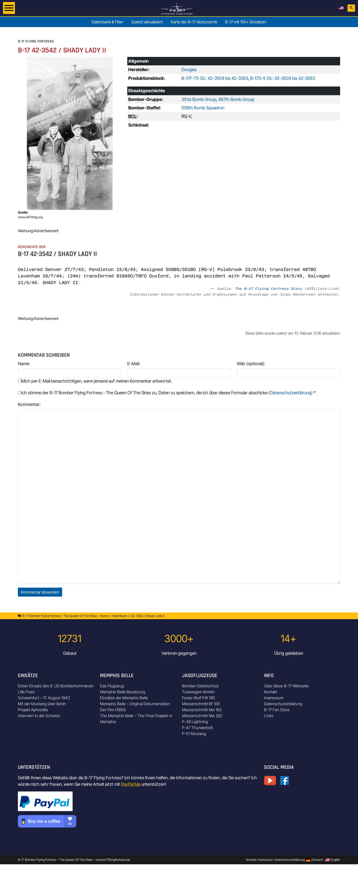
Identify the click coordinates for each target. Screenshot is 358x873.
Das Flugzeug (112, 685)
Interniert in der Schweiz (39, 715)
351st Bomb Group (198, 99)
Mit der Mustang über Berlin (42, 703)
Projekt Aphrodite (33, 709)
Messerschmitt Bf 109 (201, 703)
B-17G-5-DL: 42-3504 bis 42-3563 (282, 78)
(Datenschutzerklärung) (290, 392)
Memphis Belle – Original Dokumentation (135, 703)
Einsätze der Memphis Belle (124, 697)
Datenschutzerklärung (283, 703)
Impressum (273, 697)
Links (268, 715)
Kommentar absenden (40, 592)
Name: (24, 363)
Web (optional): (251, 363)
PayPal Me (130, 784)
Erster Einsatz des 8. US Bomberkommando (55, 685)
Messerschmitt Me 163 (202, 709)
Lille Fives (26, 691)
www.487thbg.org (30, 217)
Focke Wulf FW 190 (198, 697)
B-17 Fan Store (277, 709)
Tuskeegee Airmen (198, 691)
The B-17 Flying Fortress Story (268, 289)
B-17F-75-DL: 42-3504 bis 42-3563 (214, 78)
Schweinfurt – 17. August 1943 (44, 697)
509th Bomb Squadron (202, 107)
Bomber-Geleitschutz (200, 685)
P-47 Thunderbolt (197, 727)
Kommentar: (29, 404)
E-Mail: (133, 363)
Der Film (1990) (113, 709)
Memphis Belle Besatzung (122, 691)
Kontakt (270, 691)
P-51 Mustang (194, 733)
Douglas (189, 69)
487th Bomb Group (236, 99)
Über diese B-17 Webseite (286, 685)
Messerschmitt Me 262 (202, 715)
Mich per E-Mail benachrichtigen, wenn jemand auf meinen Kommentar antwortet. (95, 381)
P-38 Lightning (195, 721)
